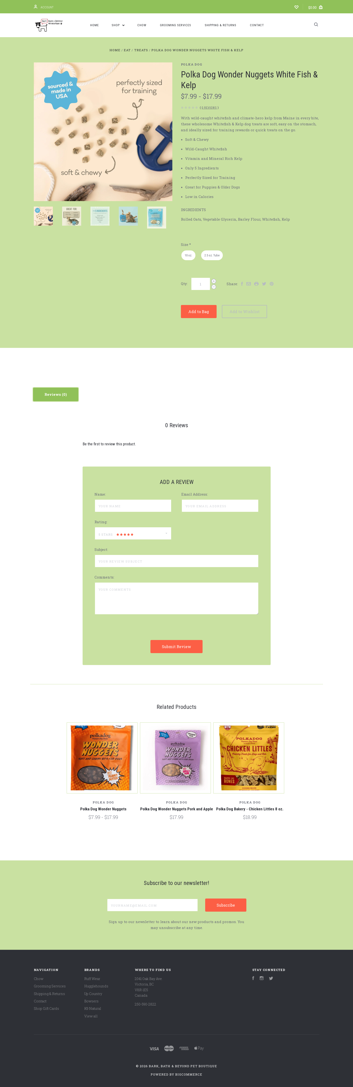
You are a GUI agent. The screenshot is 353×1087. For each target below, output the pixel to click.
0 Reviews (209, 107)
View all (91, 1016)
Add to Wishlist (259, 311)
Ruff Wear (92, 978)
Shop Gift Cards (46, 1008)
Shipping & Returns (220, 25)
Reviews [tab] (56, 394)
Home (94, 25)
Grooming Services (175, 25)
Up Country (93, 993)
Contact (257, 25)
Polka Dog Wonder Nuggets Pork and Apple (176, 809)
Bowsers (91, 1001)
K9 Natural (92, 1008)
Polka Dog (191, 64)
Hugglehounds (96, 986)
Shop (118, 25)
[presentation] (130, 630)
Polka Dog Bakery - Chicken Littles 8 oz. (249, 809)
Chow (141, 25)
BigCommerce (188, 1074)
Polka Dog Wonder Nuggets (103, 809)
